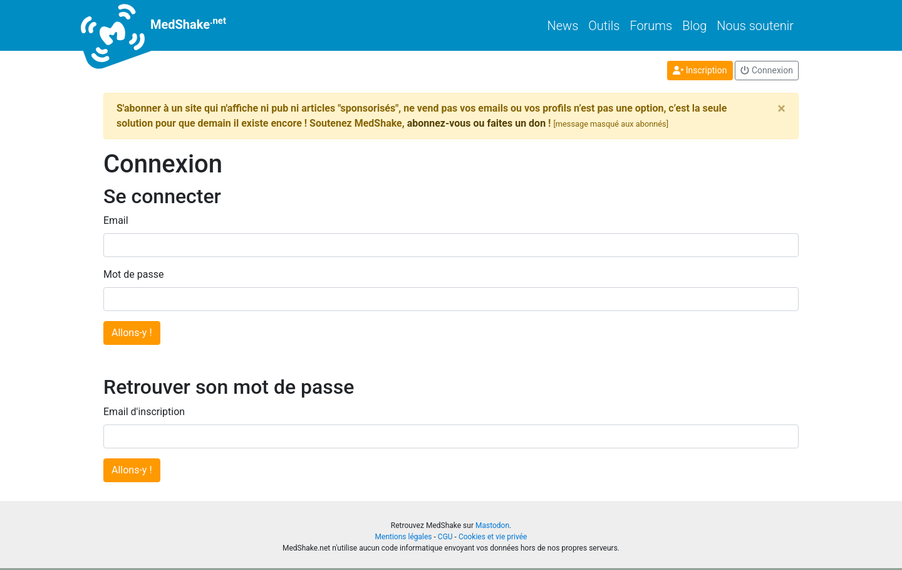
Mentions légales (403, 536)
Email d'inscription (144, 412)
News (563, 25)
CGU (445, 536)
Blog (694, 25)
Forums (651, 25)
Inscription (700, 70)
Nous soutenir (755, 25)
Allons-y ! (131, 333)
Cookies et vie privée (493, 536)
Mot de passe (133, 274)
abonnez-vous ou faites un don (476, 123)
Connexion (766, 70)
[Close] (781, 108)
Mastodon (492, 525)
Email (115, 220)
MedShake (164, 25)
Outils (603, 25)
